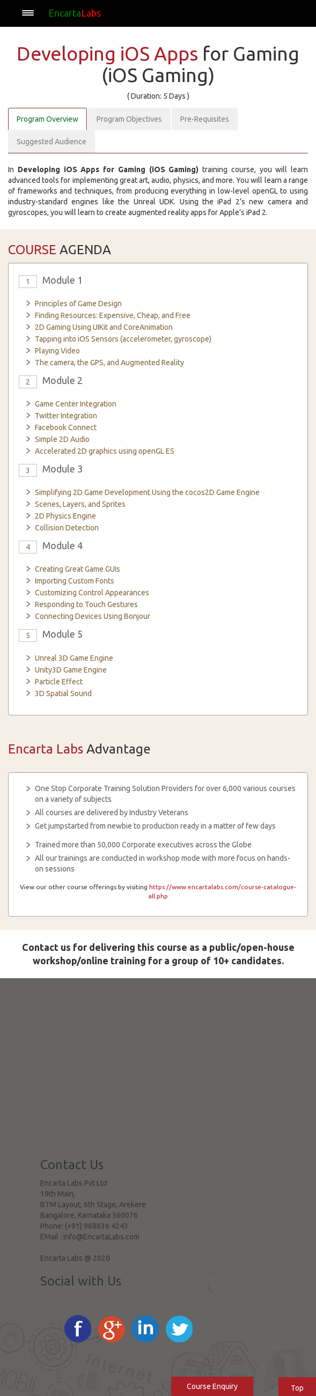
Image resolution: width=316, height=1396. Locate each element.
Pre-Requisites (204, 119)
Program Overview (47, 119)
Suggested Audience (51, 141)
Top (297, 1388)
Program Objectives (129, 119)
